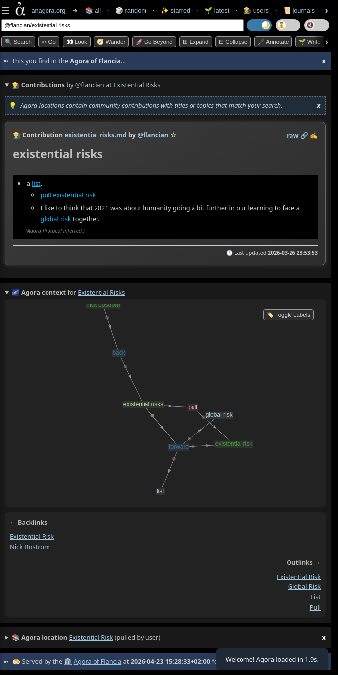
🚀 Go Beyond (154, 42)
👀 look (76, 42)
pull (46, 195)
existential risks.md (95, 134)
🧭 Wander (111, 42)
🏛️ (68, 661)
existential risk (74, 195)
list (36, 183)
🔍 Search (18, 42)
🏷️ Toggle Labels (288, 315)
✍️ (314, 135)
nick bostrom (30, 546)
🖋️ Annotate (273, 42)
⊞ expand (195, 42)
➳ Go (49, 42)
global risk (56, 218)
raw (292, 135)
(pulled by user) (169, 637)
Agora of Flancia (97, 661)
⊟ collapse (233, 42)
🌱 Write (310, 42)
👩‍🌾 (17, 134)
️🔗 (304, 135)
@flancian (89, 84)
